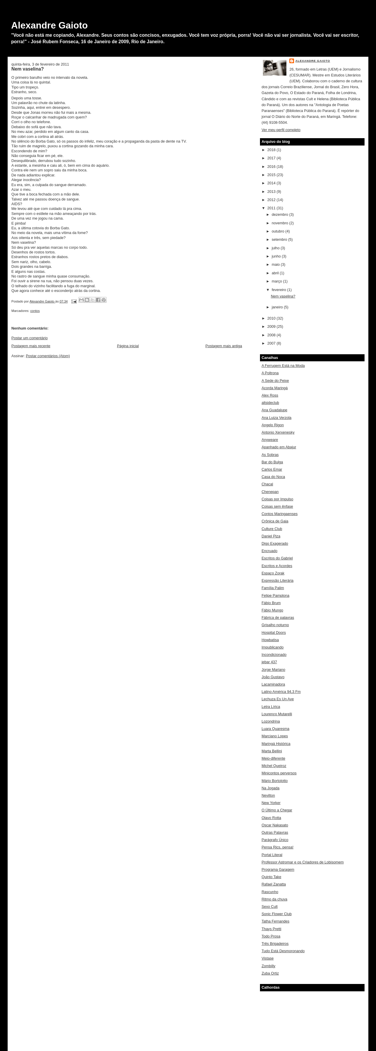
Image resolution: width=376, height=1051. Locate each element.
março (277, 281)
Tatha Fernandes (275, 921)
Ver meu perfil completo (280, 130)
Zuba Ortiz (270, 973)
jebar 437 (269, 662)
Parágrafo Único (274, 840)
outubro (278, 231)
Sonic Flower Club (276, 914)
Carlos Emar (271, 469)
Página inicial (128, 346)
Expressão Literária (277, 581)
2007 (272, 343)
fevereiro (279, 290)
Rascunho (269, 892)
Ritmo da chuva (274, 899)
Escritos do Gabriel (277, 558)
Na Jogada (270, 788)
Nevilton (268, 795)
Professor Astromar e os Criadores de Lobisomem (302, 862)
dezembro (280, 215)
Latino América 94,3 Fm (281, 692)
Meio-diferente (273, 758)
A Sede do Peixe (275, 381)
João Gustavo (272, 677)
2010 (272, 318)
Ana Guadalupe (274, 410)
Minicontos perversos (278, 773)
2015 (272, 175)
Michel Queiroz (273, 766)
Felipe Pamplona (275, 596)
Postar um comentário (29, 338)
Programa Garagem (277, 870)
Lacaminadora (273, 684)
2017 (272, 158)
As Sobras (269, 455)
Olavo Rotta (271, 818)
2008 (272, 335)
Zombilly (268, 966)
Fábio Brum (271, 603)
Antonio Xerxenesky (277, 432)
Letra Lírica (270, 707)
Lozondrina (270, 721)
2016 (272, 167)
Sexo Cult (269, 907)
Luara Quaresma (275, 729)
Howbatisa (270, 640)
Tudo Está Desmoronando (283, 951)
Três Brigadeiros (274, 944)
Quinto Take (271, 877)
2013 (272, 192)
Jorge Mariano (273, 670)
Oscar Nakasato (274, 825)
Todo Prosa (270, 936)
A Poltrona (269, 373)
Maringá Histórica (275, 744)
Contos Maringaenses (279, 514)
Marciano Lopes (274, 736)
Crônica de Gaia (274, 521)
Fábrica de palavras (277, 618)
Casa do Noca (273, 477)
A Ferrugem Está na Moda (283, 366)
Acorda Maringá (274, 388)
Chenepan (269, 492)
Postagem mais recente (30, 346)
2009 (272, 327)
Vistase (267, 958)
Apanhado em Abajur (278, 447)
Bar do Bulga (272, 462)
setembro (280, 240)
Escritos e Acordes (276, 566)
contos (35, 311)
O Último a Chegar (276, 810)
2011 (272, 208)
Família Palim (272, 588)
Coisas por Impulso (277, 499)
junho (277, 256)
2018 (272, 150)
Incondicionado (273, 655)
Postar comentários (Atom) (48, 356)
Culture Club (271, 529)
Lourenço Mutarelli (276, 714)
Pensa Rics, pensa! (277, 847)
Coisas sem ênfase (277, 506)
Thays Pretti (271, 929)
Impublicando (272, 647)
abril (276, 273)
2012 (272, 200)
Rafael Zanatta (273, 884)
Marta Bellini (271, 751)
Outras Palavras (274, 833)
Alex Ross (269, 395)
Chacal (267, 484)
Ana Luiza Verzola (276, 418)
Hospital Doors (273, 633)
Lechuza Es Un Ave (277, 699)
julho (276, 248)
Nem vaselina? (283, 296)
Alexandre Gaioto (49, 25)
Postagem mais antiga (223, 346)
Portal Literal (271, 855)
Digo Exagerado (274, 544)
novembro (280, 223)
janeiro (278, 307)
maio (276, 265)
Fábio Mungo (272, 610)
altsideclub (270, 403)
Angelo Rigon (272, 425)
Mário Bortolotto (274, 781)
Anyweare (269, 440)
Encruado (269, 551)
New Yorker (270, 803)
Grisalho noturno (275, 625)
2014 (272, 183)
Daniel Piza (270, 536)
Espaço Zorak (272, 573)
